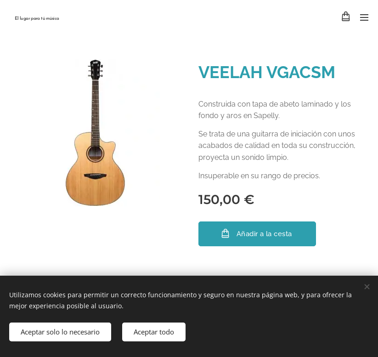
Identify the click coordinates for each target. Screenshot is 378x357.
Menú (364, 17)
